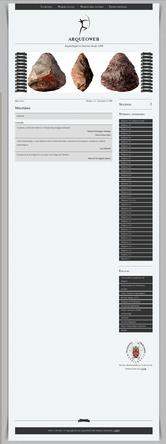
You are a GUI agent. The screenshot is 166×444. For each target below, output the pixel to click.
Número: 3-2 (126, 225)
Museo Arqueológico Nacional (133, 326)
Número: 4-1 (126, 217)
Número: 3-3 (126, 221)
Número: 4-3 (126, 208)
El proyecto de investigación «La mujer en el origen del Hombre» (43, 155)
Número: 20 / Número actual (132, 121)
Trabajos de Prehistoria (130, 302)
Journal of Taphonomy (130, 306)
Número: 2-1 (126, 242)
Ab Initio (124, 318)
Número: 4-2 (126, 213)
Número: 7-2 (126, 183)
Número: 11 (125, 158)
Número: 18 (126, 129)
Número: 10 (126, 163)
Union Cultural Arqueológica (133, 293)
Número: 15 (126, 142)
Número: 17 (126, 133)
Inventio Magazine (128, 322)
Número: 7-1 (126, 188)
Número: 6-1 (126, 196)
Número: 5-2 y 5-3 (128, 200)
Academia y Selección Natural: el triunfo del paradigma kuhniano (43, 128)
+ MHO (116, 430)
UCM (143, 369)
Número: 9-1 (126, 171)
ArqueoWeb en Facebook (150, 104)
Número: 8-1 (126, 179)
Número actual (66, 6)
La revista (46, 6)
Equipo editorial (118, 6)
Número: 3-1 (126, 229)
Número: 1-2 (126, 250)
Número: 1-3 (126, 246)
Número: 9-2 (126, 167)
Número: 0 (125, 259)
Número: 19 (126, 125)
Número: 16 (126, 137)
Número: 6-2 (126, 192)
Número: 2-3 (126, 234)
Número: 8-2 (126, 175)
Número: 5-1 (126, 204)
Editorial (20, 116)
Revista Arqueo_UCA (129, 297)
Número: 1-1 (126, 254)
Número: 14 (126, 146)
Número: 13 (126, 150)
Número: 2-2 (126, 238)
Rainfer (124, 330)
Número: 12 (126, 154)
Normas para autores (91, 6)
